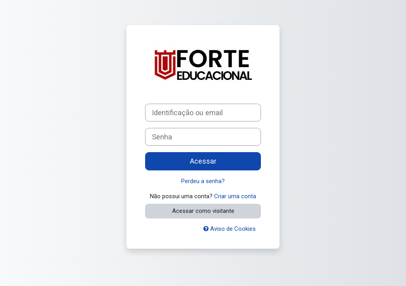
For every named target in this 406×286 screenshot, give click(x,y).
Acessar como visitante (203, 210)
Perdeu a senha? (203, 181)
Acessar (203, 161)
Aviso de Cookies (229, 228)
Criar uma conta (235, 196)
